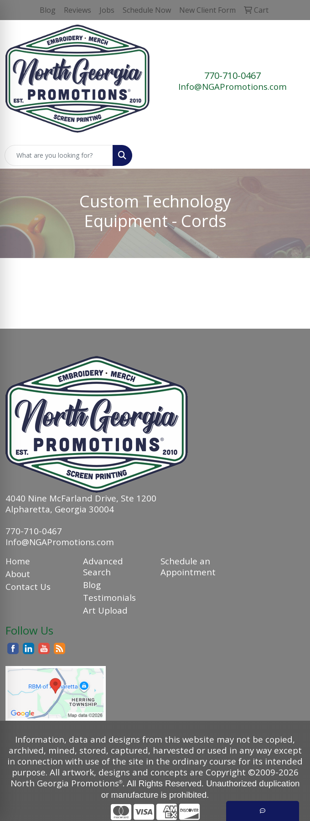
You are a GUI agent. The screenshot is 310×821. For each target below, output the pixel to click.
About (17, 573)
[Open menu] (292, 155)
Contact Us (28, 586)
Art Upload (105, 610)
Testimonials (109, 597)
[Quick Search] (59, 155)
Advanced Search (103, 566)
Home (17, 561)
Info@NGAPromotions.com (232, 86)
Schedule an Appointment (188, 566)
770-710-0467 (232, 75)
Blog (92, 584)
